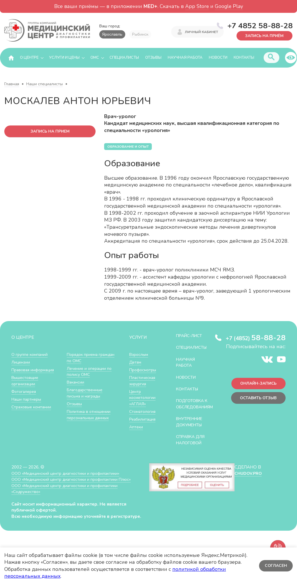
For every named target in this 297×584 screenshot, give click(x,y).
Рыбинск (140, 34)
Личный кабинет (201, 32)
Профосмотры (144, 370)
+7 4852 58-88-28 (260, 25)
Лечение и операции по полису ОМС (90, 372)
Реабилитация (143, 419)
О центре (29, 57)
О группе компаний (30, 355)
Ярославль (112, 34)
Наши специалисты (44, 84)
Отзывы (153, 57)
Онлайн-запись (257, 384)
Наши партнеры (27, 399)
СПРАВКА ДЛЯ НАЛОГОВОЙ (192, 446)
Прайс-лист (190, 336)
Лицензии (21, 362)
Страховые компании (32, 407)
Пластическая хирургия (143, 381)
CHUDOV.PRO (248, 479)
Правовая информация (34, 370)
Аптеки (136, 427)
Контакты (244, 57)
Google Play (229, 6)
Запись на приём (263, 35)
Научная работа (185, 57)
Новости (218, 57)
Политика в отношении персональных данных (90, 415)
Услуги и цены (64, 57)
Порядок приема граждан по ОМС (84, 358)
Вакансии (76, 382)
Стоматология (143, 412)
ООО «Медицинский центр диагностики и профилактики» (69, 479)
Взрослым (139, 355)
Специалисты (124, 57)
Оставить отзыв (256, 399)
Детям (135, 362)
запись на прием (50, 131)
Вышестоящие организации (26, 381)
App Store (197, 6)
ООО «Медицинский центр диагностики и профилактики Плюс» (75, 486)
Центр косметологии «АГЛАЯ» (143, 398)
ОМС (94, 57)
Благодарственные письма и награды (86, 393)
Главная (11, 84)
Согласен (275, 565)
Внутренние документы (191, 428)
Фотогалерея (25, 392)
